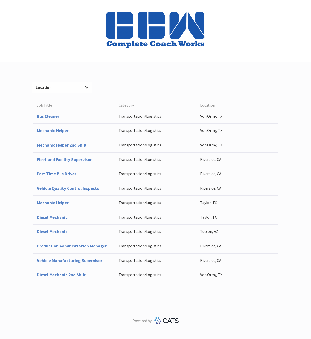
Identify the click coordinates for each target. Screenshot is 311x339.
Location (62, 87)
